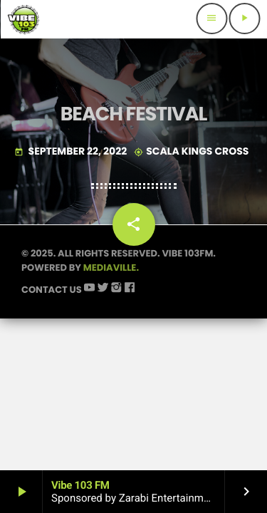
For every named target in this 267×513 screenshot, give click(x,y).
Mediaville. (111, 267)
